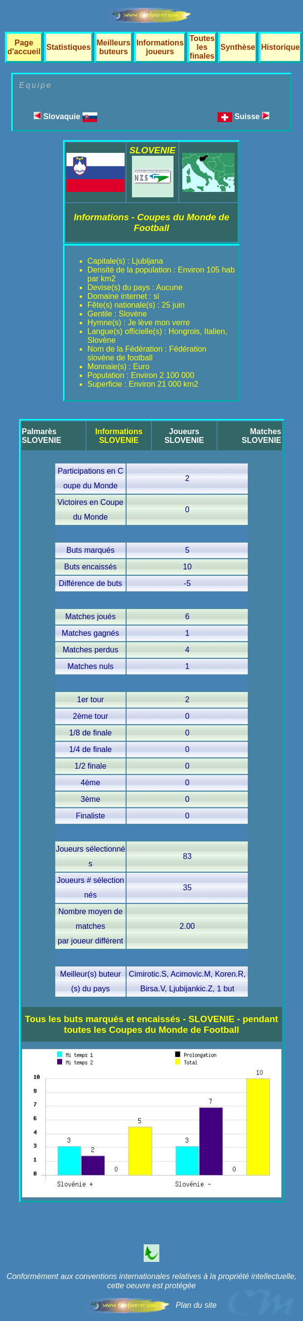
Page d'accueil (24, 47)
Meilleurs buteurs (113, 47)
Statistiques (68, 47)
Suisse (252, 116)
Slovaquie (65, 116)
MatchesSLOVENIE (261, 435)
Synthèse (237, 47)
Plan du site (195, 1305)
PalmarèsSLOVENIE (42, 435)
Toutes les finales (202, 47)
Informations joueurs (160, 47)
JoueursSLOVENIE (184, 435)
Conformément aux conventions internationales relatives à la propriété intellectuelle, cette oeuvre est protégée (151, 1281)
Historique (280, 47)
